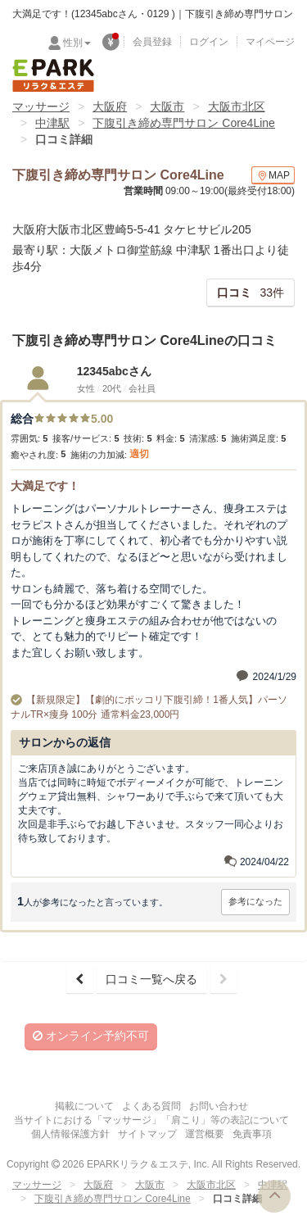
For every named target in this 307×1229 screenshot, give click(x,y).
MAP (273, 176)
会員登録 (152, 42)
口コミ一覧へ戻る (151, 979)
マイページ (270, 42)
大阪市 (167, 106)
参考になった (255, 901)
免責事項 (252, 1134)
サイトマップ (147, 1134)
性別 (77, 42)
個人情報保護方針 (70, 1134)
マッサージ (41, 106)
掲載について (84, 1106)
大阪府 (110, 106)
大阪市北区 (236, 106)
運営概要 (204, 1134)
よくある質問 (151, 1106)
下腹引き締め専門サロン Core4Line (184, 122)
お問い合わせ (218, 1106)
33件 (250, 292)
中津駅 (52, 122)
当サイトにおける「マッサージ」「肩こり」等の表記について (151, 1120)
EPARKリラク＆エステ (53, 75)
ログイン (208, 42)
